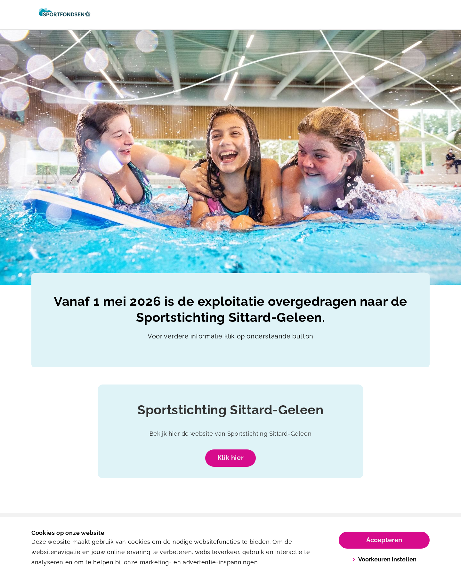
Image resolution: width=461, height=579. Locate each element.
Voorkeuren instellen (384, 559)
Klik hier (230, 458)
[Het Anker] (64, 14)
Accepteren (384, 540)
